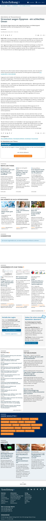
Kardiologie (28, 139)
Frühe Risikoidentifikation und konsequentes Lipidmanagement (37, 282)
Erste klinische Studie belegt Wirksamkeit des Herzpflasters (37, 171)
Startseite (3, 494)
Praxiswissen (4, 497)
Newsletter (27, 501)
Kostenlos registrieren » (11, 334)
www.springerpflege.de (6, 509)
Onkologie (17, 428)
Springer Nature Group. (30, 517)
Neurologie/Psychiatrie (7, 428)
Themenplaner (28, 496)
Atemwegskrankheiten (18, 139)
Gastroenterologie (6, 425)
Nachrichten (5, 353)
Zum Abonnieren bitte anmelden (23, 156)
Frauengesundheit (30, 422)
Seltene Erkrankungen (7, 434)
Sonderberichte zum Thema (12, 267)
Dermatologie (5, 422)
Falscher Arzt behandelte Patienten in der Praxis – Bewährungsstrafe (10, 375)
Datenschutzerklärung (15, 497)
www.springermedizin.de (7, 508)
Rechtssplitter (20, 431)
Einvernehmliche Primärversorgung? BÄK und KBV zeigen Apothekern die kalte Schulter (11, 368)
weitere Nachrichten (17, 410)
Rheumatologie (30, 431)
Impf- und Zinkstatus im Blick (22, 211)
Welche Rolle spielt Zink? (7, 212)
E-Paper (26, 500)
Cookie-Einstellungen (15, 499)
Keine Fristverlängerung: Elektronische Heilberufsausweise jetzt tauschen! (9, 372)
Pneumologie (34, 139)
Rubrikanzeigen (28, 497)
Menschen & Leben (36, 425)
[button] (43, 2)
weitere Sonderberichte (38, 311)
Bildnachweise (13, 503)
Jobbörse (3, 503)
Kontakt (12, 501)
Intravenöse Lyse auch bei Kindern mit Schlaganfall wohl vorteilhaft (7, 172)
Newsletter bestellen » (31, 343)
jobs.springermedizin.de (6, 511)
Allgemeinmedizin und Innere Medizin (11, 419)
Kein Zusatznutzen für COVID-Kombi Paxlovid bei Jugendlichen (11, 364)
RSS (25, 503)
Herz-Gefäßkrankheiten (7, 139)
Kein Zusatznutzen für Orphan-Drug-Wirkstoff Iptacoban (11, 379)
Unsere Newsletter (8, 416)
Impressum (13, 500)
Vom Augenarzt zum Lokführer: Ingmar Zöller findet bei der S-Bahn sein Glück (11, 395)
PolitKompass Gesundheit (8, 431)
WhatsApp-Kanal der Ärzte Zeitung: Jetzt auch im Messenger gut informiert (7, 456)
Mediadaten (27, 494)
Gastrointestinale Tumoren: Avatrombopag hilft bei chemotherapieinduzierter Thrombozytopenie (10, 407)
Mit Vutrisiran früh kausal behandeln (21, 277)
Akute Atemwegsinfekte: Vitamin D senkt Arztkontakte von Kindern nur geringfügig (10, 402)
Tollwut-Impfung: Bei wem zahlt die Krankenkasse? (9, 391)
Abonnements (28, 499)
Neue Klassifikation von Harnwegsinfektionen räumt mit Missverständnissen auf (22, 459)
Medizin (3, 496)
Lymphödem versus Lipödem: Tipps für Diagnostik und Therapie (22, 173)
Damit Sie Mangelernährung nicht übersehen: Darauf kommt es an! (11, 356)
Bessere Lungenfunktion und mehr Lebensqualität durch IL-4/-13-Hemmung (7, 283)
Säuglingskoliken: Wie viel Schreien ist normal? (38, 456)
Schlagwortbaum (14, 494)
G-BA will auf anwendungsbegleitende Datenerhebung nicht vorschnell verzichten (11, 383)
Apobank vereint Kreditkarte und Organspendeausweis (8, 387)
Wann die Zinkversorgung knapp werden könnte (36, 213)
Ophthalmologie (26, 428)
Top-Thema (25, 419)
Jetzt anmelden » (11, 330)
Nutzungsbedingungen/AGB (16, 496)
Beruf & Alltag (33, 419)
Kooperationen (4, 501)
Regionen (3, 500)
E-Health (21, 422)
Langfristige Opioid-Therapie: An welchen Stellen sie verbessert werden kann (10, 360)
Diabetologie (14, 422)
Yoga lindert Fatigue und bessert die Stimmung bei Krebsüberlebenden (11, 398)
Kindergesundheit (25, 425)
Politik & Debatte (5, 499)
